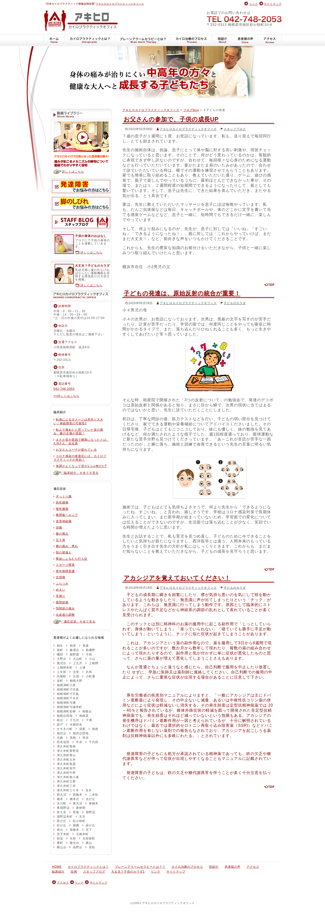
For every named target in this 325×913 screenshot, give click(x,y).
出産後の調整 (65, 614)
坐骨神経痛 (64, 521)
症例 (74, 871)
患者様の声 (245, 40)
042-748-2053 (244, 18)
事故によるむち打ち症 (71, 558)
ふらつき (62, 583)
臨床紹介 (58, 871)
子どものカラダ (235, 303)
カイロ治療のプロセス (191, 40)
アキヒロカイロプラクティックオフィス (120, 3)
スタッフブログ (235, 129)
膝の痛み (62, 533)
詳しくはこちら (73, 171)
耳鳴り (60, 596)
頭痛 (59, 527)
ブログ (191, 110)
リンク (253, 3)
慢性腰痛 (62, 509)
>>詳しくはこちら (66, 396)
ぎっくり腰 (64, 496)
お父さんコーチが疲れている (76, 449)
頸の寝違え (64, 552)
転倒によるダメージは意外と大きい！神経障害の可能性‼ (78, 421)
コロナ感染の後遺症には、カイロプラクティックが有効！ (79, 458)
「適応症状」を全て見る (78, 621)
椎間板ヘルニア (67, 515)
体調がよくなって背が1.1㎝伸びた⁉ (81, 466)
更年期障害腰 (65, 571)
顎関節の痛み (65, 608)
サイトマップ (273, 3)
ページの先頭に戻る (269, 284)
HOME (54, 40)
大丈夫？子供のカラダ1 (128, 871)
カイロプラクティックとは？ (90, 40)
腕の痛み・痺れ (67, 546)
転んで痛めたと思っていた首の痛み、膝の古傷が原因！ (78, 431)
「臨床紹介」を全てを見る (80, 473)
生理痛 (60, 577)
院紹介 (222, 40)
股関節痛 (62, 602)
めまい (60, 589)
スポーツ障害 (65, 565)
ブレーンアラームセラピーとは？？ (143, 40)
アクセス (270, 40)
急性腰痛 (62, 502)
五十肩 (60, 540)
